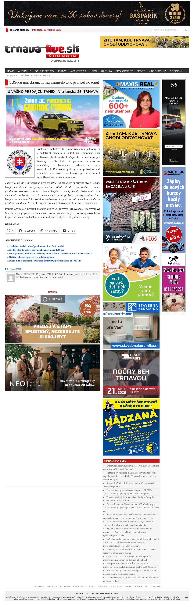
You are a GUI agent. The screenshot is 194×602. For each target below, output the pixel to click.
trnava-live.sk (45, 597)
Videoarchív (157, 71)
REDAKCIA (29, 274)
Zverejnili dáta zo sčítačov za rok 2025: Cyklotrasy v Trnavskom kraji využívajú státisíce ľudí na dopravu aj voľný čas (131, 507)
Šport (141, 71)
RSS (116, 594)
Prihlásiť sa (10, 597)
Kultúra (106, 71)
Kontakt (12, 75)
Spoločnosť (124, 71)
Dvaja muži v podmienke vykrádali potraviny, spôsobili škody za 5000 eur (45, 260)
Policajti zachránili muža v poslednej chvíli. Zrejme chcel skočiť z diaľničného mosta (50, 253)
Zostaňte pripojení (19, 30)
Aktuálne (24, 71)
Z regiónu (176, 71)
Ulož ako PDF (13, 269)
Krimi (93, 71)
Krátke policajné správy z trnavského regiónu (31, 257)
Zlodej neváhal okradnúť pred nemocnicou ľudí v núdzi (36, 246)
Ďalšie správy (45, 71)
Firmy (62, 71)
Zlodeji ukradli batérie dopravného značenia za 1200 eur (36, 250)
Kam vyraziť (78, 71)
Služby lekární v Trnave (35, 75)
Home (10, 71)
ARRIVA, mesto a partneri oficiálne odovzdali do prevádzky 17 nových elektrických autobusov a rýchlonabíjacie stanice (127, 532)
